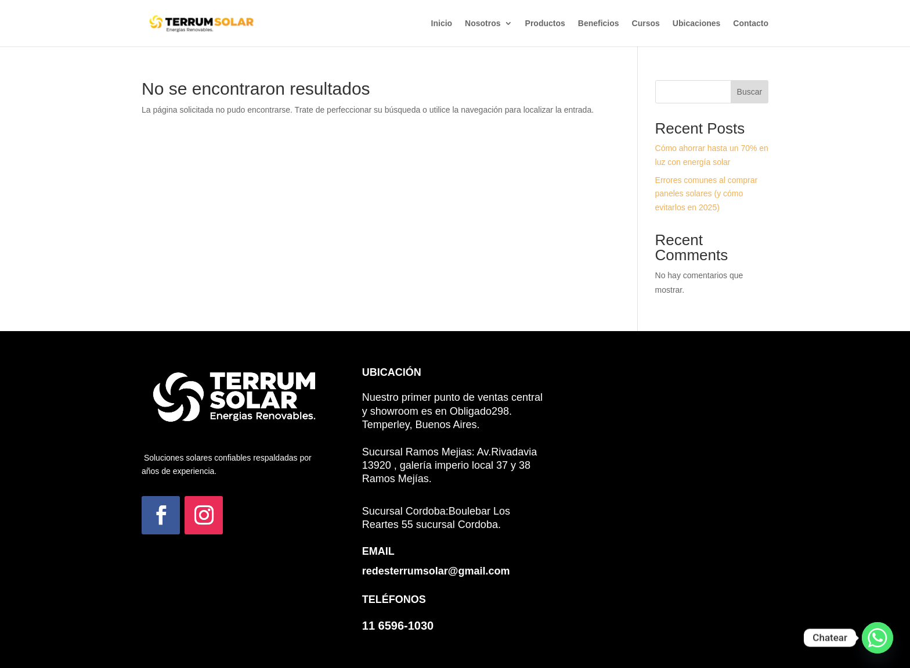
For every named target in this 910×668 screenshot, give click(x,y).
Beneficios (598, 23)
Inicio (442, 23)
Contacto (750, 23)
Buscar (750, 91)
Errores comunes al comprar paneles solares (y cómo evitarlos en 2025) (706, 194)
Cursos (646, 23)
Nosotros (482, 23)
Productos (545, 23)
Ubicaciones (696, 23)
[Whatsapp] (877, 637)
